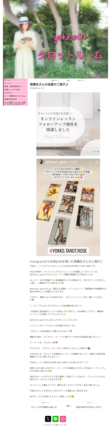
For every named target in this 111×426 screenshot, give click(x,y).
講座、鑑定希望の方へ (13, 86)
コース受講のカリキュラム (15, 96)
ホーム (7, 80)
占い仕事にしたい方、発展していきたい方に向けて (15, 103)
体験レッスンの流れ (12, 89)
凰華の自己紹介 (11, 99)
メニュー (8, 83)
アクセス (8, 93)
